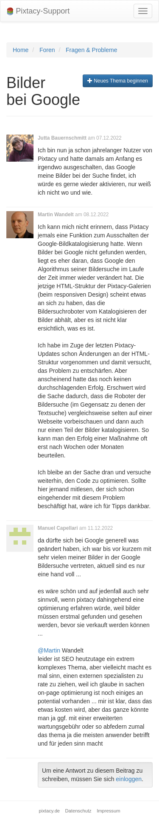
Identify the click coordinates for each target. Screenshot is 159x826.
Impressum (108, 810)
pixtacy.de (49, 810)
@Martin (49, 650)
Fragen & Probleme (91, 50)
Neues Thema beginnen (117, 81)
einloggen (129, 779)
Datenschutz (78, 810)
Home (20, 50)
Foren (47, 50)
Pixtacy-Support (38, 11)
